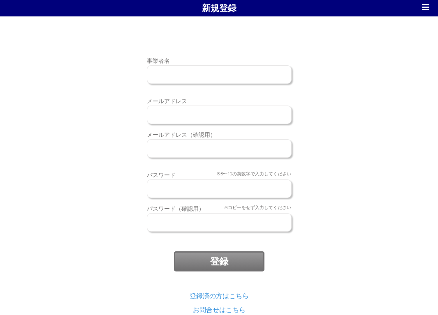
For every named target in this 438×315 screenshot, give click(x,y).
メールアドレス (167, 101)
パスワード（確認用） (219, 209)
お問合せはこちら (219, 310)
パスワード (219, 175)
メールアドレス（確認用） (181, 134)
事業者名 (158, 60)
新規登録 (219, 8)
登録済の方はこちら (219, 296)
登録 (219, 261)
